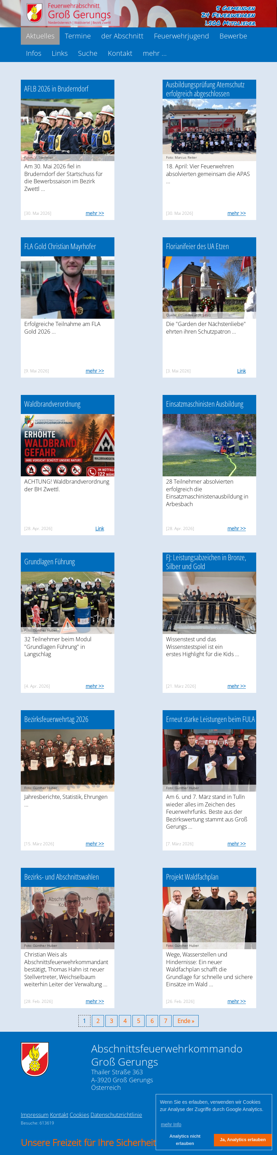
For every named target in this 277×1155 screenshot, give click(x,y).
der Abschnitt (122, 36)
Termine (78, 36)
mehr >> (95, 213)
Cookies (79, 1115)
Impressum (35, 1115)
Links (60, 53)
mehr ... (155, 53)
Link (241, 371)
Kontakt (120, 53)
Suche (87, 53)
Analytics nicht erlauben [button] (185, 1140)
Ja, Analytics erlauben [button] (243, 1139)
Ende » (186, 1021)
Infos (33, 53)
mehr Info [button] (171, 1124)
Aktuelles (40, 36)
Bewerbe (233, 36)
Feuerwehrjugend (181, 36)
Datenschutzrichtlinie (116, 1115)
